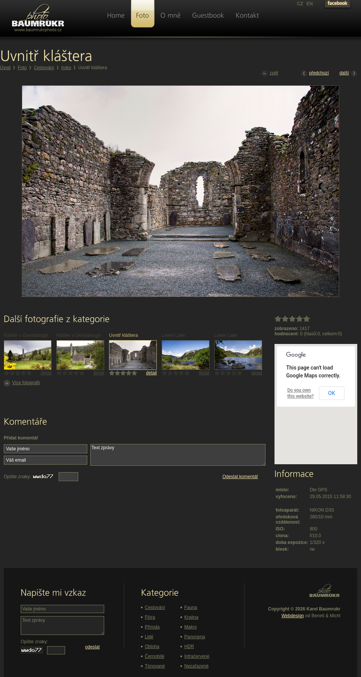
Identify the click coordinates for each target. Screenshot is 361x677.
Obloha (152, 646)
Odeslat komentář (240, 476)
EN (309, 3)
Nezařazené (196, 666)
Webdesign (292, 615)
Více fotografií (22, 383)
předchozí (315, 73)
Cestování (44, 67)
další (348, 73)
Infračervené (196, 656)
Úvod (5, 67)
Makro (190, 627)
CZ (300, 3)
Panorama (194, 636)
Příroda (152, 627)
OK (331, 393)
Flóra (150, 617)
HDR (189, 646)
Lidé (149, 636)
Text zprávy (177, 455)
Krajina (191, 617)
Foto (22, 67)
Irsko (66, 67)
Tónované (155, 666)
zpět (269, 73)
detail (46, 373)
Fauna (190, 607)
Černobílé (154, 656)
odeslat (92, 647)
